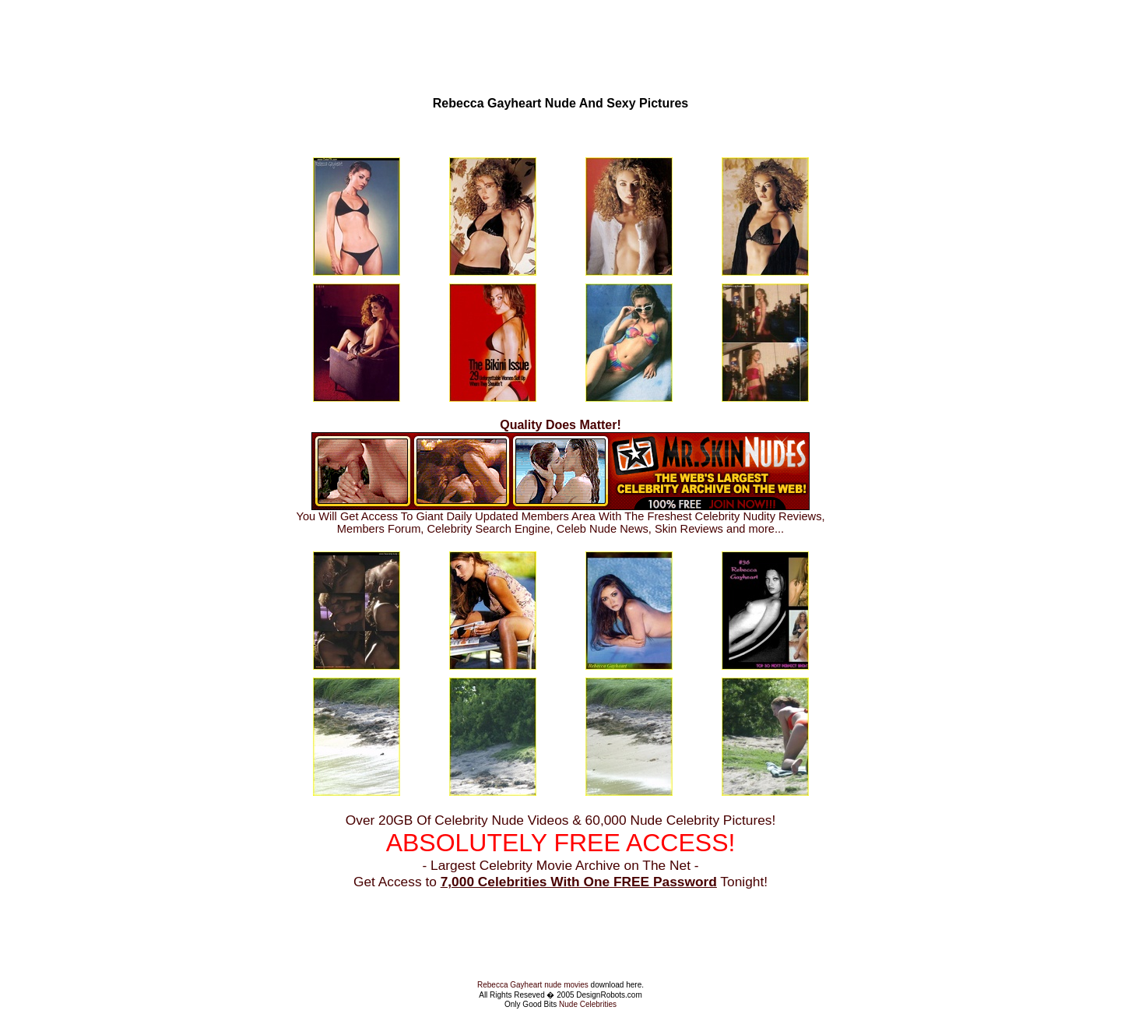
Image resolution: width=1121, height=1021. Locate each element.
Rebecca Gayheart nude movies (533, 985)
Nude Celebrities (588, 1004)
